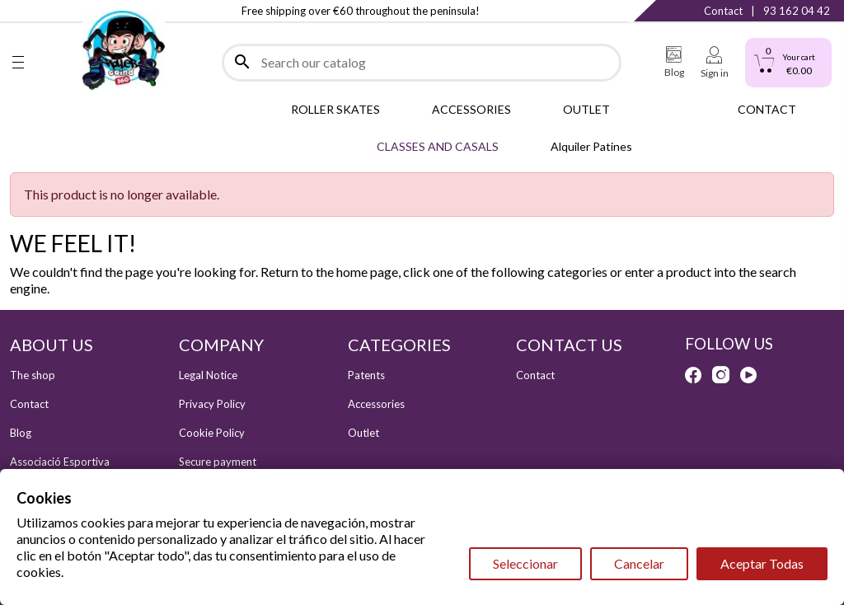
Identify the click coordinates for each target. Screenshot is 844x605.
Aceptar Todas (762, 563)
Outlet (363, 432)
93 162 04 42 (796, 10)
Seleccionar (525, 563)
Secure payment (217, 461)
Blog (20, 432)
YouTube (748, 375)
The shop (32, 375)
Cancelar (639, 563)
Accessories (376, 403)
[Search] (421, 63)
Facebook (18, 10)
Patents (366, 375)
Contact (723, 10)
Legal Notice (208, 375)
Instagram (51, 10)
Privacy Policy (212, 403)
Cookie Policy (212, 432)
